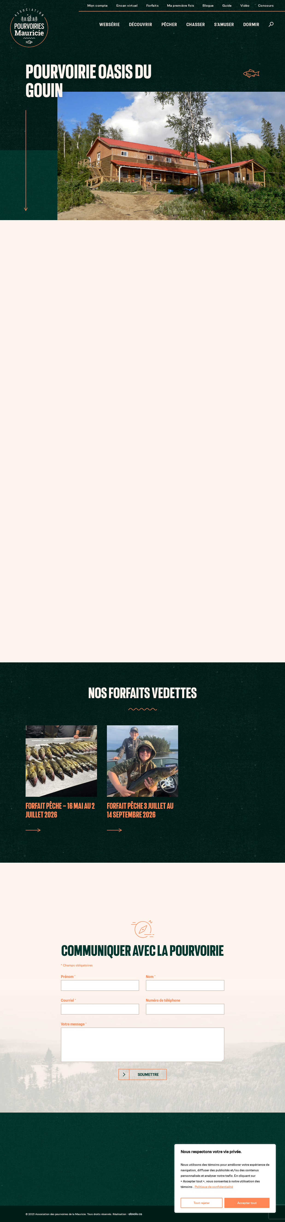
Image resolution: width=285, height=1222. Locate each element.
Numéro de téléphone (185, 1004)
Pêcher (169, 24)
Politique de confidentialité (214, 1187)
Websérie (109, 24)
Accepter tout (247, 1203)
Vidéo (245, 5)
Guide (227, 5)
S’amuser (224, 24)
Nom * (185, 981)
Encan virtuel (127, 5)
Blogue (208, 5)
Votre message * (142, 1041)
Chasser (195, 24)
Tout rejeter (202, 1203)
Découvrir (140, 24)
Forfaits (152, 5)
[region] (225, 1178)
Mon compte (97, 5)
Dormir (251, 24)
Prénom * (100, 981)
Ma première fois (180, 5)
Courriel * (100, 1004)
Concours (265, 5)
